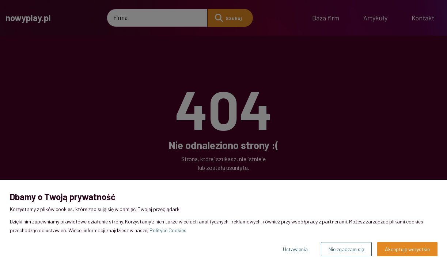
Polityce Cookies (167, 230)
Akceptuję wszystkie (407, 249)
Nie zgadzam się (346, 249)
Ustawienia (295, 249)
